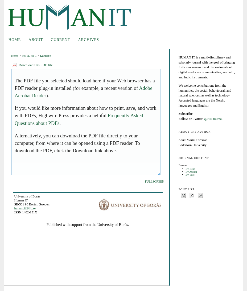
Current (60, 39)
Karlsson (45, 55)
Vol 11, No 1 (29, 55)
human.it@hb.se (25, 208)
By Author (191, 171)
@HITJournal (213, 119)
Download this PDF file (36, 65)
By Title (190, 174)
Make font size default (192, 195)
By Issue (190, 168)
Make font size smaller (183, 195)
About (35, 39)
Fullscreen (154, 181)
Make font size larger (200, 195)
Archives (88, 39)
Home (15, 39)
